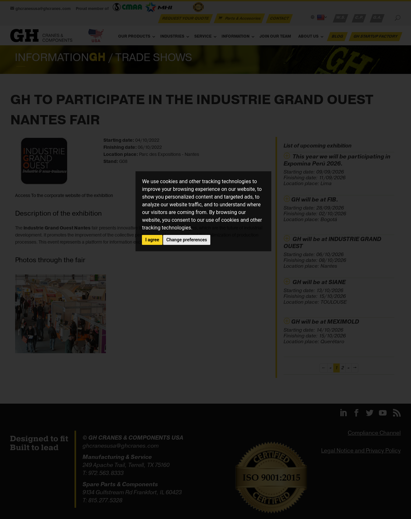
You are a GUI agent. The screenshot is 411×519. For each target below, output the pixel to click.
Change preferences (186, 239)
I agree (152, 239)
